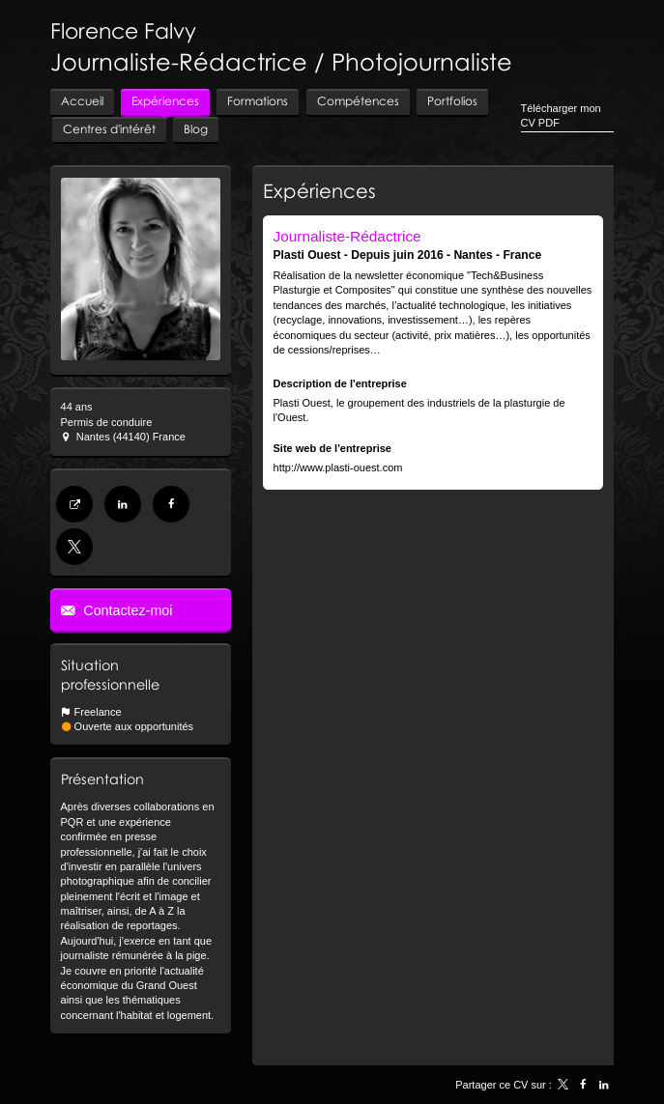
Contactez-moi (125, 610)
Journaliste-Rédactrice (347, 236)
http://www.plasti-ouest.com (338, 467)
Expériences (319, 190)
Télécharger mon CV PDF (561, 115)
